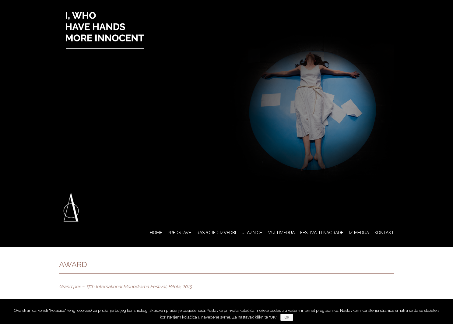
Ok (286, 317)
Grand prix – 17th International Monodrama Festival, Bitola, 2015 (125, 286)
